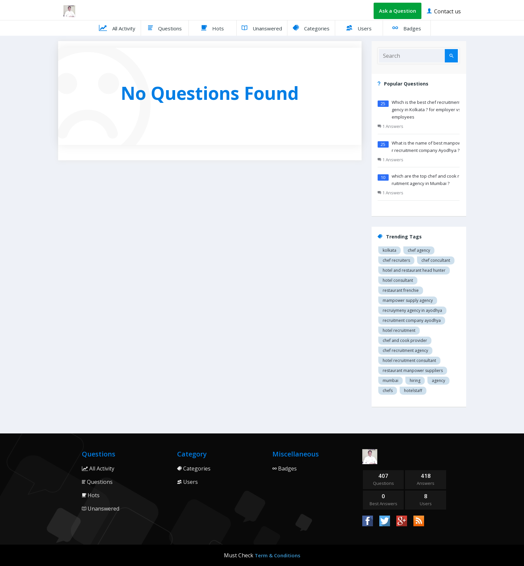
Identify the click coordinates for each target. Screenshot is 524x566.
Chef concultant (435, 260)
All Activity (117, 27)
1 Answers (390, 126)
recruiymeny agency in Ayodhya (412, 310)
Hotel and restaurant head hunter (414, 270)
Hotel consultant (398, 280)
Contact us (444, 10)
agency (438, 380)
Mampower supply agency (408, 300)
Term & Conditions (277, 555)
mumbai (390, 380)
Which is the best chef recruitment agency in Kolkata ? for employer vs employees (428, 109)
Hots (212, 27)
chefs (388, 390)
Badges (406, 27)
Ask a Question (397, 10)
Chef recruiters (396, 260)
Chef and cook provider (405, 340)
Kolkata (389, 250)
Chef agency (419, 250)
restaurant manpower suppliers (413, 370)
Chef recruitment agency (405, 350)
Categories (311, 27)
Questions (165, 27)
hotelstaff (413, 390)
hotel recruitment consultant (409, 360)
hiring (415, 380)
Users (359, 27)
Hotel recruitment (399, 330)
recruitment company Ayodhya (412, 320)
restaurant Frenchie (401, 290)
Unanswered (262, 27)
